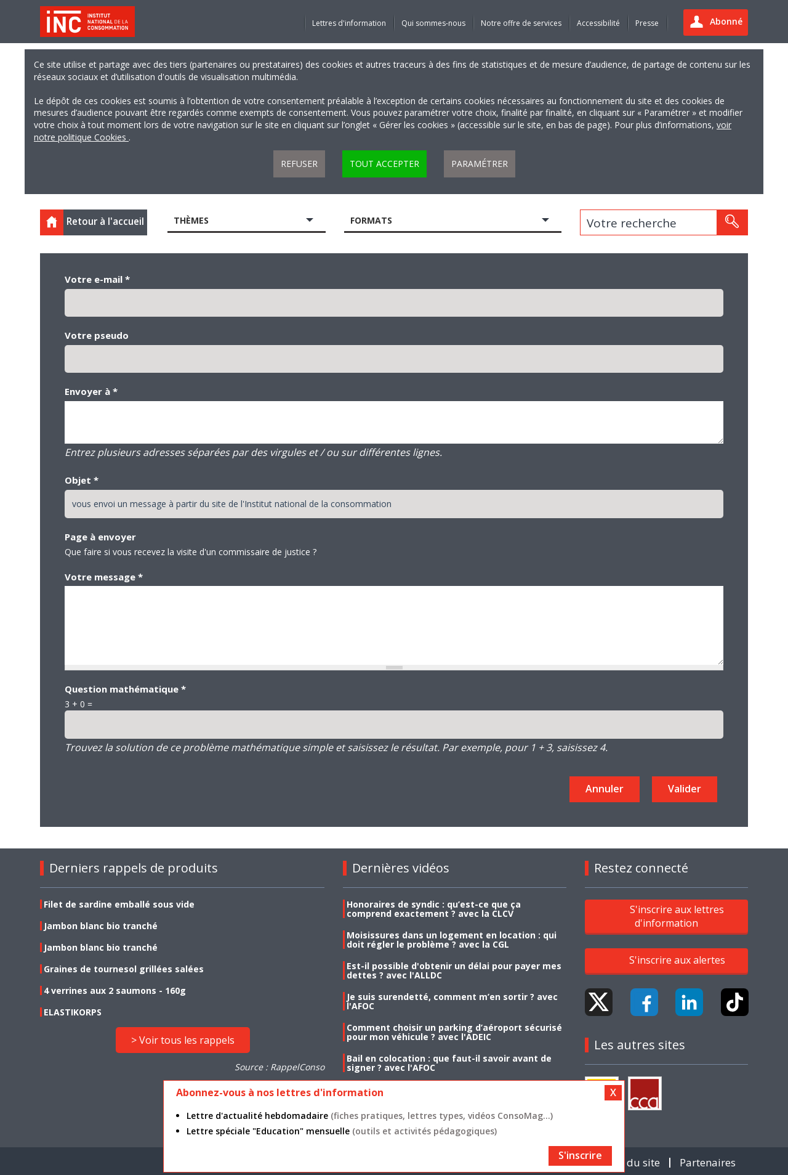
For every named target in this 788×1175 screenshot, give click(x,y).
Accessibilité (598, 23)
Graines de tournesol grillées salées (124, 969)
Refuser (299, 163)
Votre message (104, 577)
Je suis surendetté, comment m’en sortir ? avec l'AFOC (452, 1001)
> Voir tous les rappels (183, 1040)
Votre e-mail (97, 279)
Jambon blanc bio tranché (101, 926)
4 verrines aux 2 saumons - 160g (115, 990)
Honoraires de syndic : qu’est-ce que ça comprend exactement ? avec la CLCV (434, 908)
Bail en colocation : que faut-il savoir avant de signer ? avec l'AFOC (449, 1062)
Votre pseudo (97, 335)
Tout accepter (384, 163)
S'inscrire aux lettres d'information (677, 916)
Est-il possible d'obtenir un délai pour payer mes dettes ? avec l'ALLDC (454, 970)
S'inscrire (580, 1155)
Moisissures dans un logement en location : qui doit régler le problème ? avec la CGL (452, 939)
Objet (81, 480)
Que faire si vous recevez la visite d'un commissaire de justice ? (190, 552)
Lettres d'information (349, 23)
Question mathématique (125, 689)
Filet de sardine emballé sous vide (119, 904)
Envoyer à (91, 391)
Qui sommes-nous (433, 23)
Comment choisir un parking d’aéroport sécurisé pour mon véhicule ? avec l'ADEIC (454, 1032)
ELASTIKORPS (73, 1012)
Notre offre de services (521, 23)
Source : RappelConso (279, 1067)
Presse (647, 23)
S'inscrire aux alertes (677, 960)
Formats (371, 220)
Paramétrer (479, 163)
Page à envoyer (100, 537)
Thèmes (191, 220)
